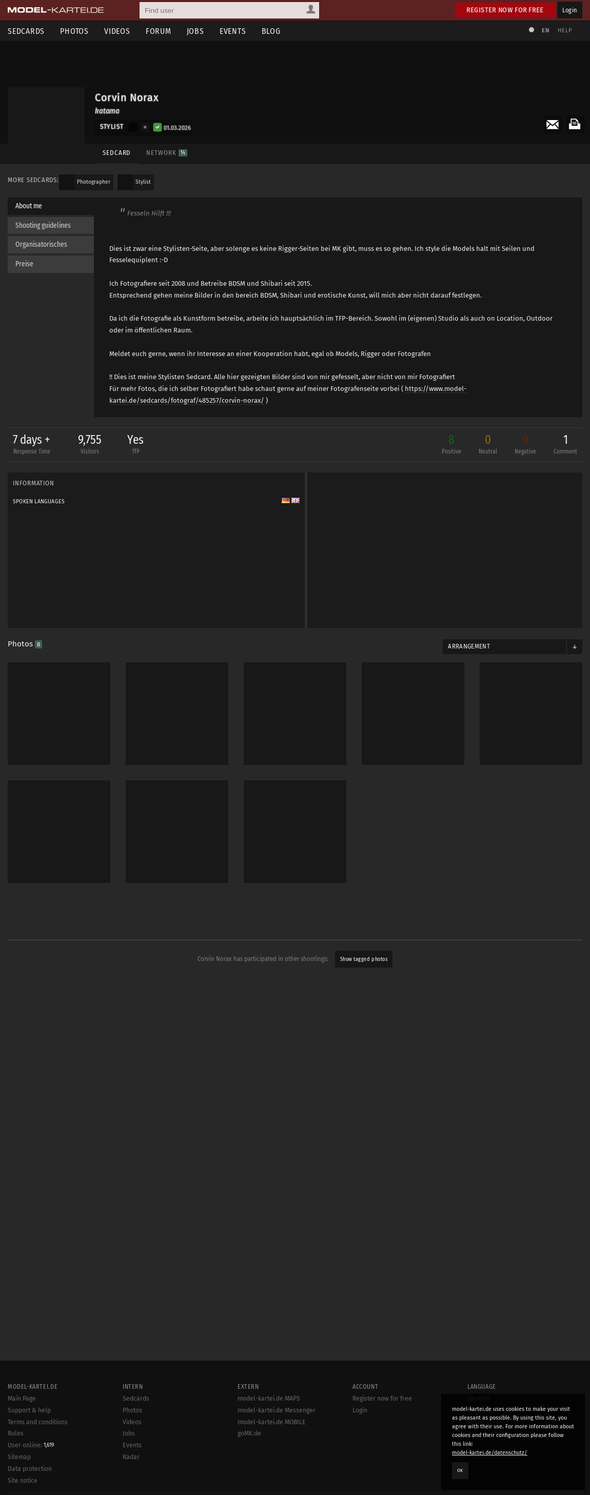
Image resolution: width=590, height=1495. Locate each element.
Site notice (22, 1480)
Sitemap (19, 1457)
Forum (158, 31)
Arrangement (469, 647)
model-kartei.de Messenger (277, 1410)
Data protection (30, 1468)
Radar (131, 1457)
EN (545, 30)
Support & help (29, 1410)
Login (569, 10)
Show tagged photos (363, 959)
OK (460, 1470)
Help (565, 30)
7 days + (31, 445)
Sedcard (117, 152)
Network (166, 152)
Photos (74, 31)
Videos (117, 31)
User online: (31, 1445)
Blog (271, 31)
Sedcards (26, 31)
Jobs (195, 31)
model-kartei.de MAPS (269, 1398)
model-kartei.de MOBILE (272, 1422)
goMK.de (249, 1433)
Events (233, 31)
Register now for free (505, 10)
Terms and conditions (38, 1422)
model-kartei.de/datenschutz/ (489, 1452)
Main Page (22, 1398)
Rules (16, 1433)
